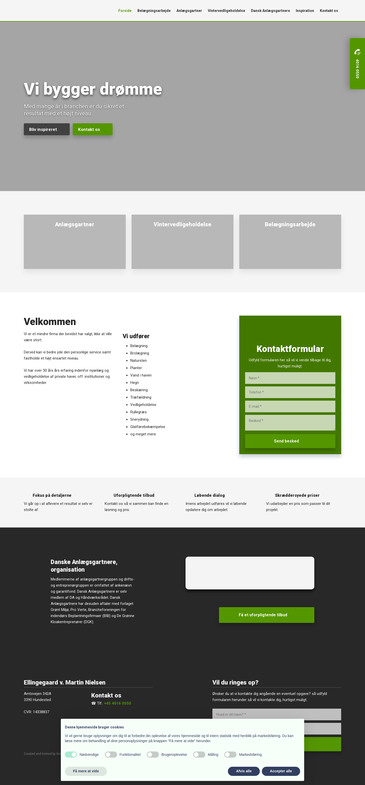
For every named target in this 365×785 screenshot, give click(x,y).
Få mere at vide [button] (86, 771)
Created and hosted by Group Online (49, 754)
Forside (125, 11)
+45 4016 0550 (117, 703)
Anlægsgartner (189, 11)
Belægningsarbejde (154, 11)
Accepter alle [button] (281, 771)
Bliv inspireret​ (43, 129)
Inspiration (305, 11)
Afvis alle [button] (243, 771)
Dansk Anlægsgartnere (270, 11)
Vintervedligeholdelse (226, 11)
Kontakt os (329, 11)
